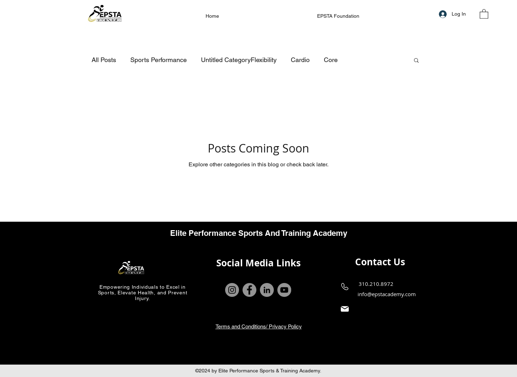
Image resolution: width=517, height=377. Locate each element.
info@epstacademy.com (387, 294)
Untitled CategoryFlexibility (239, 59)
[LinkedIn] (267, 290)
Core (331, 59)
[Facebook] (249, 290)
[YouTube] (284, 290)
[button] (484, 14)
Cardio (300, 59)
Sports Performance (158, 59)
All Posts (104, 59)
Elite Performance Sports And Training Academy (258, 233)
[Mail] (344, 309)
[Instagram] (232, 290)
